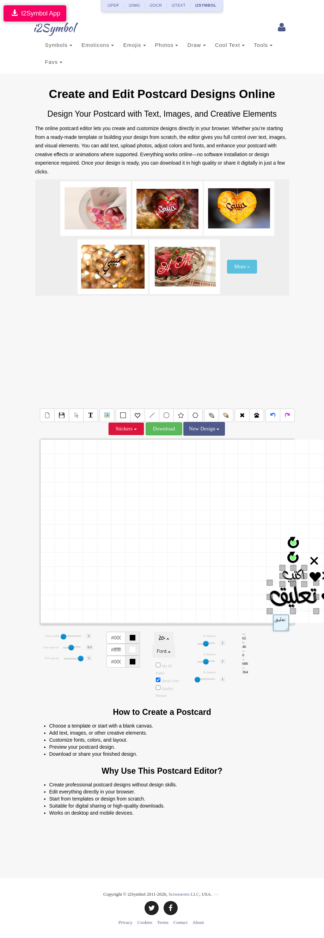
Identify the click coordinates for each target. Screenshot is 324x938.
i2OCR (155, 5)
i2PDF (113, 5)
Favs (54, 62)
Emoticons (97, 45)
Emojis (134, 45)
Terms (163, 922)
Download (164, 428)
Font (164, 651)
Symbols (59, 45)
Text (281, 623)
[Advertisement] (162, 352)
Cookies (144, 922)
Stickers (126, 428)
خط (164, 638)
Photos (166, 45)
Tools (263, 45)
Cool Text (230, 45)
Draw (196, 45)
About (198, 922)
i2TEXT (179, 5)
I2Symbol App (35, 13)
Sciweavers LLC (184, 894)
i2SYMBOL (205, 5)
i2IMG (134, 5)
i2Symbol (49, 28)
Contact (180, 922)
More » (242, 266)
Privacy (125, 922)
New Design (204, 428)
